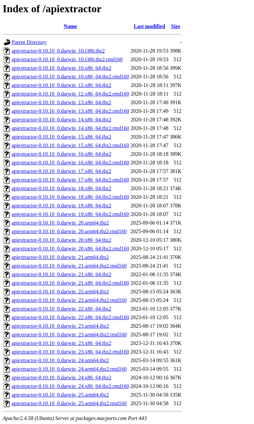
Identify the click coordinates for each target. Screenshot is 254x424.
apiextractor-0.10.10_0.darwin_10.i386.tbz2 (58, 51)
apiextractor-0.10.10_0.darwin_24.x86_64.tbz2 (61, 377)
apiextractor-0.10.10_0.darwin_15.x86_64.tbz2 (61, 137)
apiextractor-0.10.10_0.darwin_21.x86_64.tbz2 (61, 274)
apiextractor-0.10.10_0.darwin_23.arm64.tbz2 (60, 326)
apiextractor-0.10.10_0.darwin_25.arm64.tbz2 (60, 395)
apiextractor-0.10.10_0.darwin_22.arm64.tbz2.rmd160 (69, 300)
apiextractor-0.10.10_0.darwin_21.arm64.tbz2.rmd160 (69, 266)
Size (175, 26)
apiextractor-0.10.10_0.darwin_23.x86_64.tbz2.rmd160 (70, 352)
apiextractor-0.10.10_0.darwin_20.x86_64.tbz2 (61, 240)
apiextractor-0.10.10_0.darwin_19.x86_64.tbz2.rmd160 (70, 214)
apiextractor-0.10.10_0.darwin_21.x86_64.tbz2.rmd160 (70, 283)
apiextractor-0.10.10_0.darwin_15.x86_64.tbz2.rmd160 (70, 145)
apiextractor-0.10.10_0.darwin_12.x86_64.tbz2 (61, 85)
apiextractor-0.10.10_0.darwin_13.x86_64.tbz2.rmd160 (70, 111)
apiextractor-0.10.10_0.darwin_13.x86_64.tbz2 (61, 102)
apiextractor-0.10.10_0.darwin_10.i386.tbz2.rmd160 (67, 59)
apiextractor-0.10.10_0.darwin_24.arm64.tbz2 (60, 360)
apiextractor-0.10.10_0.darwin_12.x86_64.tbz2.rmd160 (70, 94)
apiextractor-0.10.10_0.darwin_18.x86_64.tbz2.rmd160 (70, 197)
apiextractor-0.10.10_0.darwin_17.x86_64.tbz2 (61, 171)
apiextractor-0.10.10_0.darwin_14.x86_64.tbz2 (61, 119)
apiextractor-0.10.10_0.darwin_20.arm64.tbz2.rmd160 (69, 231)
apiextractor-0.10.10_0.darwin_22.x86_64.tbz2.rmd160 (70, 317)
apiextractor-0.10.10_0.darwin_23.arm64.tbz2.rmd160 (69, 334)
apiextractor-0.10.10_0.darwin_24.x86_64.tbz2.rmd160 (70, 386)
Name (70, 26)
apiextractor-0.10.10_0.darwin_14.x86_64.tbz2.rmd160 (70, 128)
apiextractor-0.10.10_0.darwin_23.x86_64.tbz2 (61, 343)
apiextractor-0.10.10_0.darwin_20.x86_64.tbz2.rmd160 (70, 248)
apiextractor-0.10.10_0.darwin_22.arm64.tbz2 (60, 291)
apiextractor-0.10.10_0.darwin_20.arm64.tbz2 (60, 223)
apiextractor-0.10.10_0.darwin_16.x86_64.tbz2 (61, 154)
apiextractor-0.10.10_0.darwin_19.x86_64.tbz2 (61, 205)
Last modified (149, 26)
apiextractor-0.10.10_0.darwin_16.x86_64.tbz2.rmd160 (70, 162)
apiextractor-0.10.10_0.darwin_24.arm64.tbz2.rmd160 (69, 369)
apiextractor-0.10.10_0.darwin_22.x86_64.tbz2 (61, 309)
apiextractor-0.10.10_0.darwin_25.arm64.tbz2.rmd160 (69, 403)
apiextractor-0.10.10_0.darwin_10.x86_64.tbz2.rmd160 (70, 76)
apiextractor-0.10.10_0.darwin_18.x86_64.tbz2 (61, 188)
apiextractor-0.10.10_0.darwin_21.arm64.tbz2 (60, 257)
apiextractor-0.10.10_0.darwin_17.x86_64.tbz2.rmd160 (70, 180)
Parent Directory (29, 42)
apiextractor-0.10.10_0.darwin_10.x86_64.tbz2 (61, 68)
